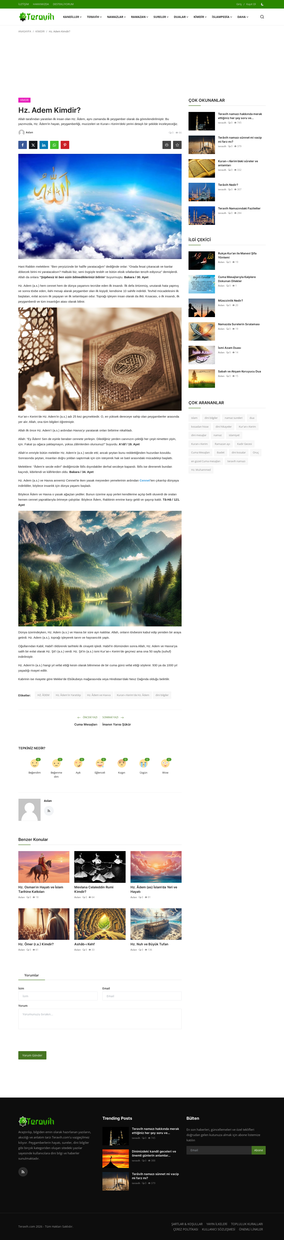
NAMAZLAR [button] (116, 17)
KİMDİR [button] (200, 17)
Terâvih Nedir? (228, 184)
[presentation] (49, 1040)
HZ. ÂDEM (43, 695)
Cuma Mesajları (85, 724)
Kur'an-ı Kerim (247, 426)
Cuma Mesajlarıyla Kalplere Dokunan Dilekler (237, 279)
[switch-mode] (263, 4)
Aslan (48, 801)
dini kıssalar (239, 452)
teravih (222, 122)
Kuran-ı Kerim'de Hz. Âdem (133, 695)
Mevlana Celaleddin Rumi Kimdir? (93, 889)
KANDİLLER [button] (72, 17)
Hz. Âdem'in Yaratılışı (68, 695)
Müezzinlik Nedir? (230, 300)
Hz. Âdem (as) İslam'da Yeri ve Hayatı (153, 889)
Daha (243, 17)
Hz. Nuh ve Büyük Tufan (149, 944)
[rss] (23, 1172)
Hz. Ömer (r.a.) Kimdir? (36, 944)
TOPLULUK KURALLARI (247, 1224)
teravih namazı (236, 461)
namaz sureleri (233, 418)
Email (106, 988)
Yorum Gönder (32, 1055)
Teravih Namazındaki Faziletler (239, 208)
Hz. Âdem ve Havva (99, 695)
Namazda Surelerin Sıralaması (239, 324)
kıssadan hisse (199, 426)
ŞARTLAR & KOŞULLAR (187, 1224)
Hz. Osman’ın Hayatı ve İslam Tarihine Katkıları (40, 889)
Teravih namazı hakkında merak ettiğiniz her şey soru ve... (240, 116)
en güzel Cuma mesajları (205, 461)
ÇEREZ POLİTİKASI (185, 1229)
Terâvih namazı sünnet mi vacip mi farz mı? (240, 139)
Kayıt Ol (251, 4)
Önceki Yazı (87, 717)
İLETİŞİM (23, 4)
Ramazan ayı (222, 444)
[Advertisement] (142, 67)
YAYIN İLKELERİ (216, 1224)
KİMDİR (40, 31)
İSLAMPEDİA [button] (222, 17)
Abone (258, 1150)
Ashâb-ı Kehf (84, 944)
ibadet (221, 452)
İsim (21, 988)
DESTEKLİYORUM (63, 4)
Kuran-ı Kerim (199, 444)
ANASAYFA (24, 31)
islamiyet (234, 435)
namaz (218, 435)
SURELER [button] (161, 17)
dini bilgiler (162, 695)
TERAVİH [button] (94, 17)
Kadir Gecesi (244, 444)
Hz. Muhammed (201, 470)
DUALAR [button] (181, 17)
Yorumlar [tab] (31, 975)
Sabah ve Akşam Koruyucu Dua (239, 371)
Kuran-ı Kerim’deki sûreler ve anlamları (238, 163)
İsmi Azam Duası (229, 347)
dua (252, 418)
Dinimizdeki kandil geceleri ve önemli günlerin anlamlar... (154, 1153)
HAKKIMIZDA (41, 4)
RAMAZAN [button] (140, 17)
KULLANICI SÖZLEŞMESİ (218, 1229)
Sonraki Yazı (113, 717)
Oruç (256, 452)
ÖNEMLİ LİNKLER (251, 1229)
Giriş (239, 4)
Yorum (22, 1006)
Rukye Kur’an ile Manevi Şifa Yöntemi (237, 255)
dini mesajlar (198, 435)
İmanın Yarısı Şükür (116, 724)
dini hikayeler (224, 426)
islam (194, 418)
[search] (262, 17)
